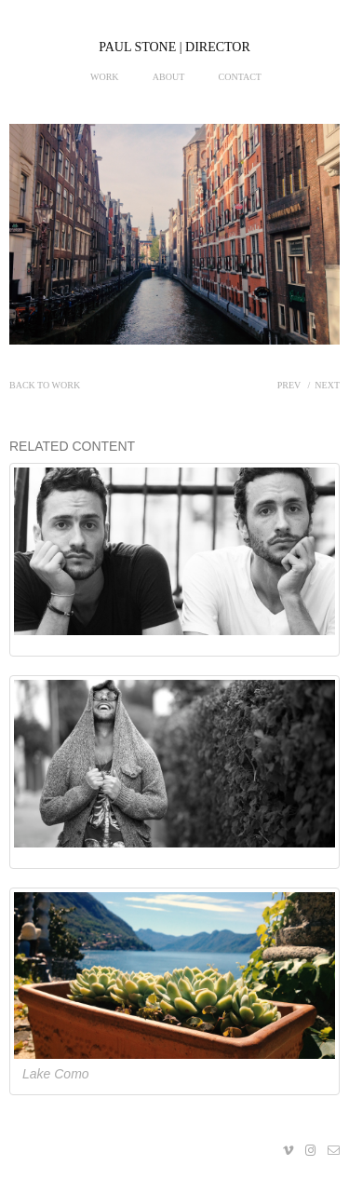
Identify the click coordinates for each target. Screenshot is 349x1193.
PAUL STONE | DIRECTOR (174, 47)
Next (327, 385)
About (168, 77)
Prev (289, 385)
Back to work (44, 385)
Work (104, 77)
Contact (240, 77)
